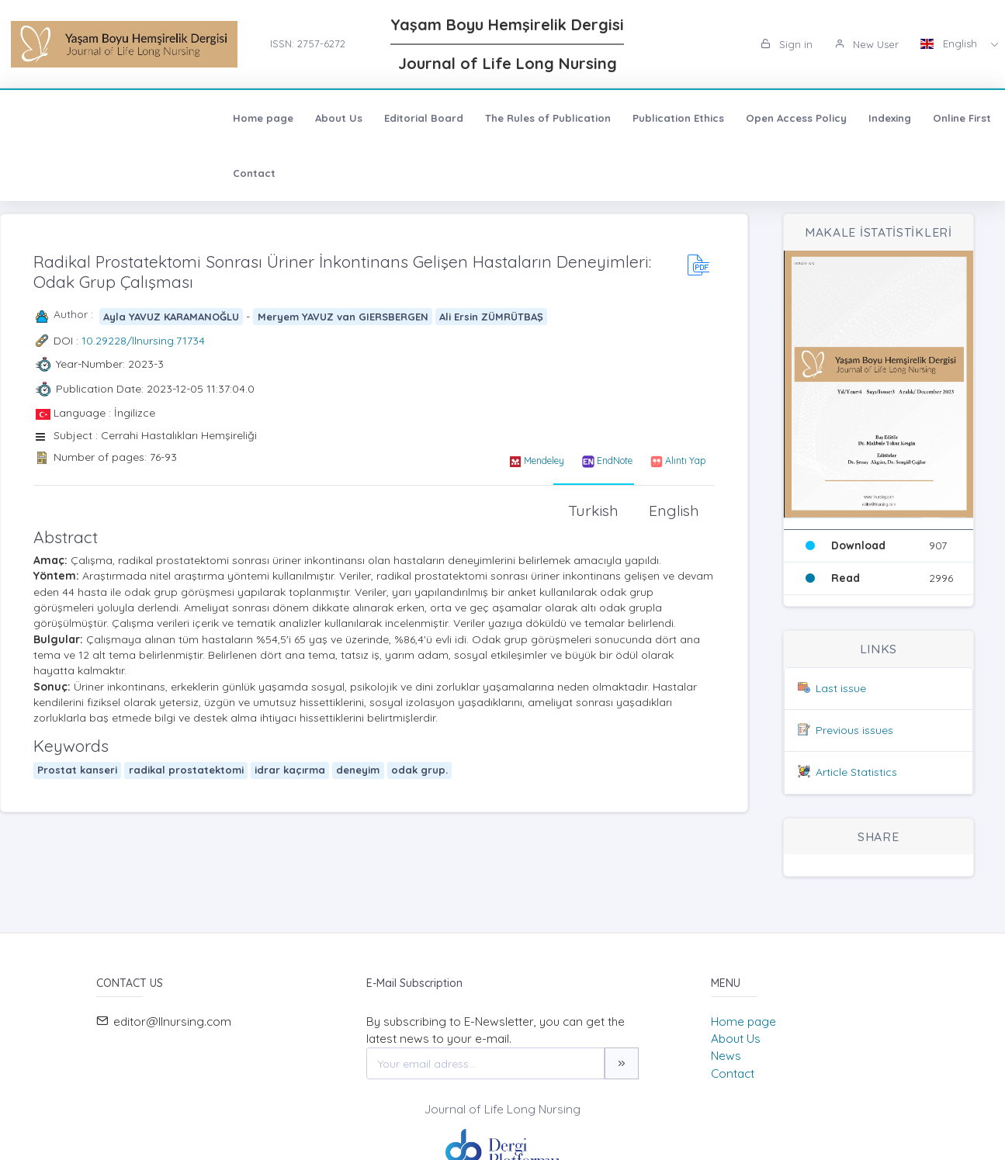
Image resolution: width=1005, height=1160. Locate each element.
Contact (830, 118)
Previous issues (854, 730)
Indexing (686, 118)
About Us (135, 118)
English (950, 43)
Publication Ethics (475, 118)
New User (866, 44)
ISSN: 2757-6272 (307, 43)
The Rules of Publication (344, 118)
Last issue (841, 688)
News (726, 1055)
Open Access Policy (592, 118)
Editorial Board (220, 118)
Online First (758, 118)
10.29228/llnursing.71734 (143, 341)
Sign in (787, 44)
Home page (59, 118)
